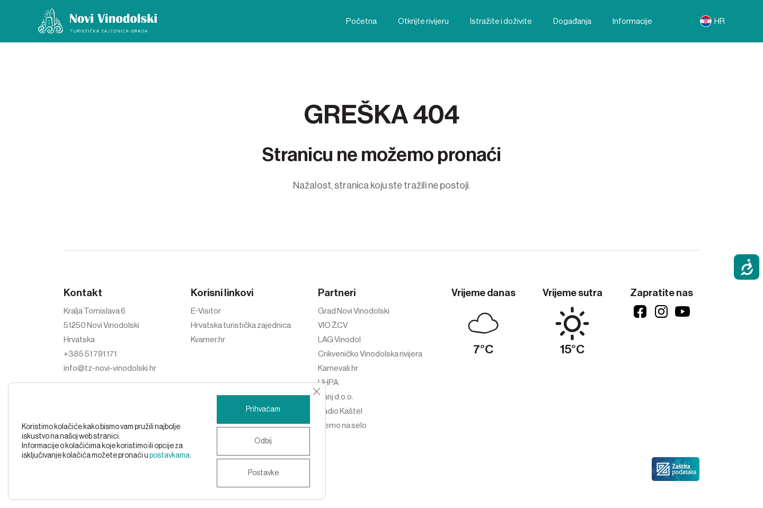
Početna (361, 21)
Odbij (263, 441)
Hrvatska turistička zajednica (241, 325)
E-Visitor (206, 311)
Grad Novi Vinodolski (353, 311)
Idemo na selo (342, 425)
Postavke (263, 473)
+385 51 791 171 (90, 354)
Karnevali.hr (338, 368)
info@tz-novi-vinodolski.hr (110, 368)
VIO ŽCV (333, 325)
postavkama (169, 455)
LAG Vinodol (339, 339)
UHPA (328, 382)
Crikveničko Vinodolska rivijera (370, 354)
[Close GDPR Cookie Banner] (316, 391)
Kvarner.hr (208, 339)
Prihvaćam (263, 409)
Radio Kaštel (340, 411)
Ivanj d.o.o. (335, 397)
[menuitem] (712, 21)
